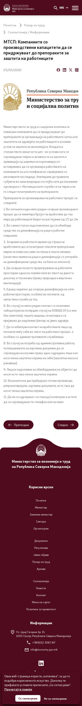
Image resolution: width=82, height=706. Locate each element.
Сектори (41, 521)
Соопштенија (41, 581)
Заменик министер (41, 514)
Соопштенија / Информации (28, 32)
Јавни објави (41, 554)
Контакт (41, 595)
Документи (41, 540)
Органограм (41, 528)
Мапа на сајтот (41, 602)
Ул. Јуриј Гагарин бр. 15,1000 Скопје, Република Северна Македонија (41, 634)
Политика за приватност (41, 609)
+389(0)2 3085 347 (41, 642)
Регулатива (41, 547)
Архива (41, 569)
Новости (41, 588)
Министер (41, 507)
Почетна (9, 25)
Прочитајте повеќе (18, 689)
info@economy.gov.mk (41, 649)
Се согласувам (27, 698)
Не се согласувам (55, 698)
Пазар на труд (34, 25)
